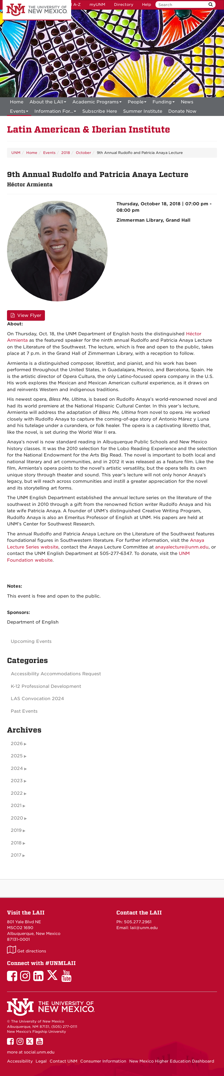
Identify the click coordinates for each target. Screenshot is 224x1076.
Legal (41, 1061)
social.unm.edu (39, 1052)
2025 (17, 756)
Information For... (55, 112)
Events (19, 112)
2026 (17, 743)
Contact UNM (63, 1061)
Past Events (24, 711)
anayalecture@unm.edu (182, 547)
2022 (17, 793)
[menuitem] (16, 102)
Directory (123, 4)
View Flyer (26, 315)
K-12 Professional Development (46, 686)
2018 (65, 152)
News (187, 102)
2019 (16, 830)
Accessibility (20, 1061)
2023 (17, 780)
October (83, 152)
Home (16, 102)
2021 (16, 805)
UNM (15, 152)
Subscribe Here (99, 111)
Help (146, 4)
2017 (16, 855)
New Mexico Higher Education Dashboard (171, 1061)
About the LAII (47, 103)
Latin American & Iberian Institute (88, 129)
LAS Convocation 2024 (37, 698)
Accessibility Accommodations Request (56, 673)
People (137, 103)
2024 (17, 768)
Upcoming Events (31, 641)
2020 (17, 818)
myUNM (97, 4)
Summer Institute (142, 111)
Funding (164, 103)
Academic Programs (97, 103)
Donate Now (182, 111)
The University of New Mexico (37, 10)
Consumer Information (103, 1061)
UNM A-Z (71, 4)
